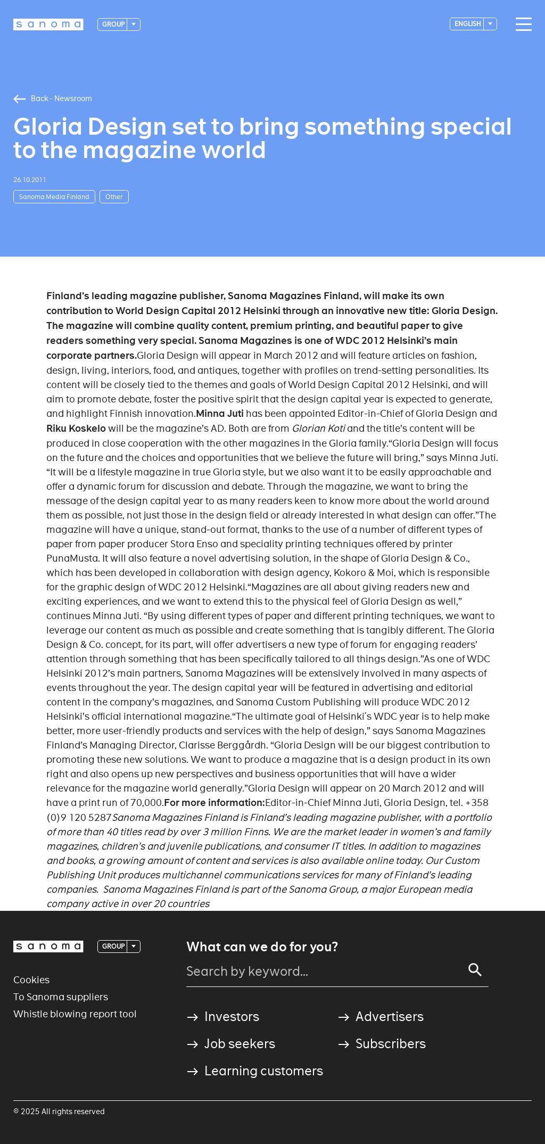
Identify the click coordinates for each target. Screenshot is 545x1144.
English (468, 24)
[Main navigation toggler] (521, 24)
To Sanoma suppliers (60, 997)
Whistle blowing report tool (75, 1014)
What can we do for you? (262, 947)
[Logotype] (48, 24)
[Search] (475, 970)
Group (114, 24)
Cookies (31, 980)
